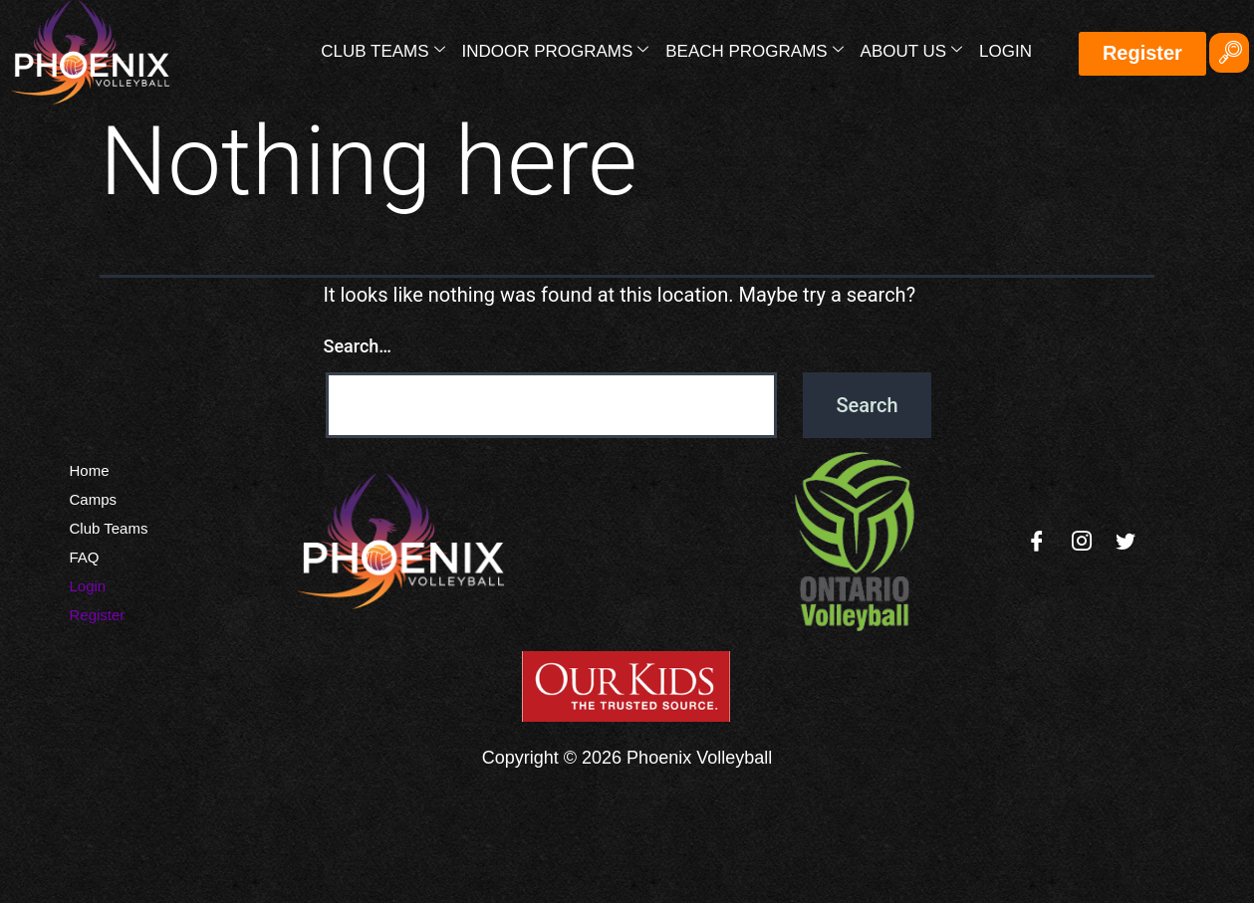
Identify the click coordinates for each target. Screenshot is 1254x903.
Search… (358, 346)
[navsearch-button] (1229, 53)
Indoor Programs (554, 51)
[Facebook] (1037, 542)
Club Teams (382, 51)
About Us (911, 51)
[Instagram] (1082, 542)
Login (1005, 51)
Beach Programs (754, 51)
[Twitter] (1125, 542)
